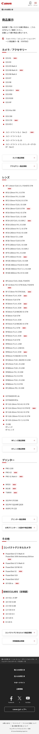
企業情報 (19, 689)
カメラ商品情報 (18, 157)
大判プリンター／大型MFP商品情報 (18, 527)
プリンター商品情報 (18, 519)
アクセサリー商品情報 (18, 166)
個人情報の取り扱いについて (20, 726)
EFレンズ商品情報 (18, 449)
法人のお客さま (19, 676)
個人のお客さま (7, 9)
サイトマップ (16, 723)
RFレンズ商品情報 (18, 440)
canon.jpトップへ (20, 709)
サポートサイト (19, 682)
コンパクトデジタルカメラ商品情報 (18, 632)
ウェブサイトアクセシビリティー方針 (19, 728)
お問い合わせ (6, 723)
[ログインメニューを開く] (30, 3)
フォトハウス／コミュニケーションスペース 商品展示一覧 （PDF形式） (20, 40)
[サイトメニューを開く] (35, 3)
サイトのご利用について (29, 723)
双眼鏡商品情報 (18, 641)
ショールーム (16, 659)
